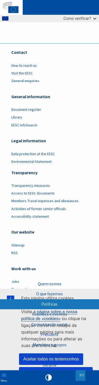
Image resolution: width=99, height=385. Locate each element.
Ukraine (49, 365)
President (50, 335)
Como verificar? (79, 18)
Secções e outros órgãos (50, 355)
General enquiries (25, 81)
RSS (14, 253)
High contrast (48, 377)
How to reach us (24, 65)
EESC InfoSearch (24, 125)
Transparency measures (30, 185)
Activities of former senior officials (38, 209)
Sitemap (18, 245)
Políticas (49, 304)
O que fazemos (49, 294)
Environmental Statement (31, 161)
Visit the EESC (22, 73)
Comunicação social (50, 324)
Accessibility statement (30, 216)
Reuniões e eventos (49, 314)
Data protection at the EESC (33, 154)
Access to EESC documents (33, 193)
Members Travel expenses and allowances (45, 201)
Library (16, 117)
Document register (26, 109)
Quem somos (50, 284)
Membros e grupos (50, 345)
